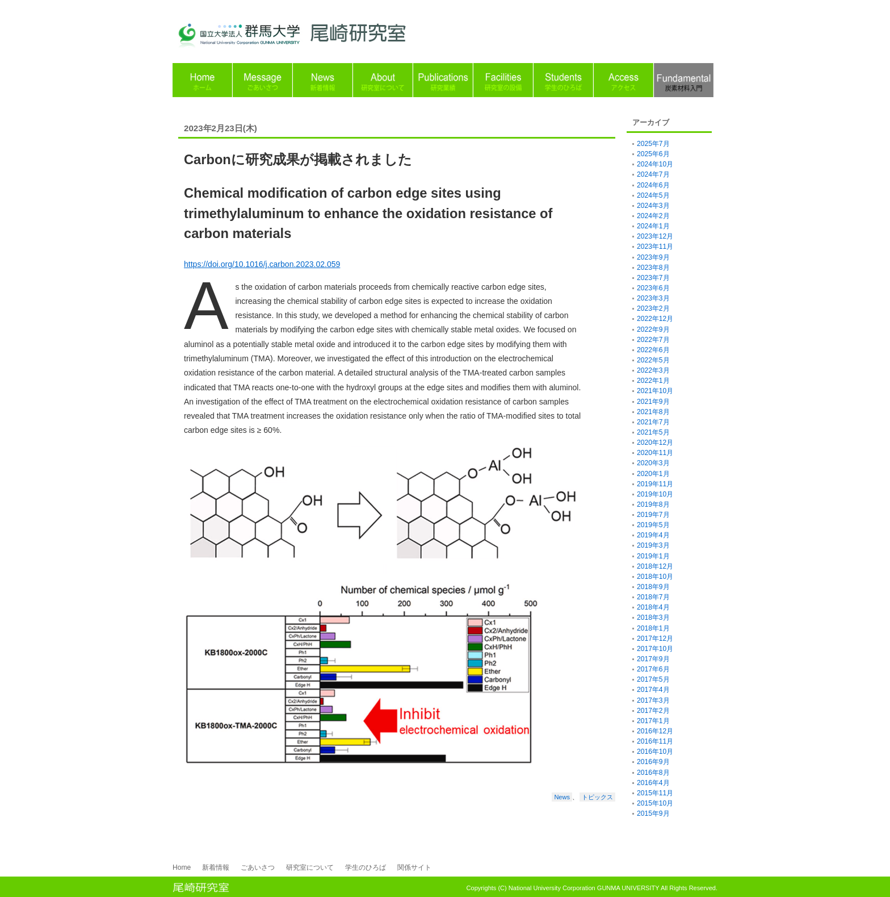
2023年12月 (655, 236)
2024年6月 (653, 185)
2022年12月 (655, 319)
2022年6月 (653, 350)
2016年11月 (655, 741)
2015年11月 (655, 793)
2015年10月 (655, 803)
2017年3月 (653, 700)
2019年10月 (655, 494)
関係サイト (414, 867)
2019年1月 (653, 556)
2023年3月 (653, 298)
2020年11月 (655, 453)
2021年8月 (653, 412)
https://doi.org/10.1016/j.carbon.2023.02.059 (262, 264)
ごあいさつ (258, 867)
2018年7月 (653, 597)
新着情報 (215, 867)
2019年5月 (653, 525)
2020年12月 (655, 443)
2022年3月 (653, 370)
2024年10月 (655, 164)
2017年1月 (653, 721)
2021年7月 (653, 422)
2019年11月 (655, 484)
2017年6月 (653, 669)
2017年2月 (653, 711)
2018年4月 (653, 607)
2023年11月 (655, 247)
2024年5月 (653, 195)
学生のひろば (365, 867)
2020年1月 (653, 474)
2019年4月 (653, 535)
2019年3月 (653, 545)
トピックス (597, 797)
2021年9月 (653, 402)
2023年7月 (653, 278)
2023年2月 (653, 308)
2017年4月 (653, 690)
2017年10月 (655, 649)
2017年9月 (653, 659)
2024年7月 (653, 174)
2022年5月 (653, 360)
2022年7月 (653, 340)
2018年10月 (655, 577)
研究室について (310, 867)
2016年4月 (653, 783)
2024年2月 (653, 216)
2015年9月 (653, 813)
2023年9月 (653, 257)
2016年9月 (653, 762)
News (562, 797)
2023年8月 (653, 268)
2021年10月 (655, 391)
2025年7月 (653, 144)
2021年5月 (653, 432)
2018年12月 (655, 566)
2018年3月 (653, 617)
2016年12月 (655, 731)
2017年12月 (655, 638)
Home (182, 867)
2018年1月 (653, 628)
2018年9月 (653, 587)
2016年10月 (655, 752)
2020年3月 (653, 463)
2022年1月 (653, 381)
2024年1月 (653, 226)
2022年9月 (653, 329)
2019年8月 (653, 504)
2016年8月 (653, 773)
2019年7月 (653, 515)
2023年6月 (653, 288)
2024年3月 (653, 206)
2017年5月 (653, 679)
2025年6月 (653, 154)
